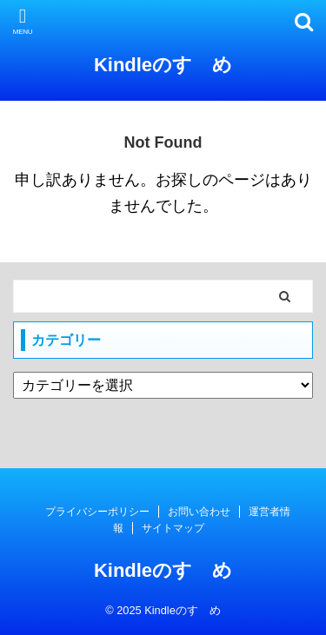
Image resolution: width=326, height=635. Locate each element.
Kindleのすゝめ (163, 65)
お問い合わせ (199, 512)
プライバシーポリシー (97, 512)
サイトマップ (173, 528)
